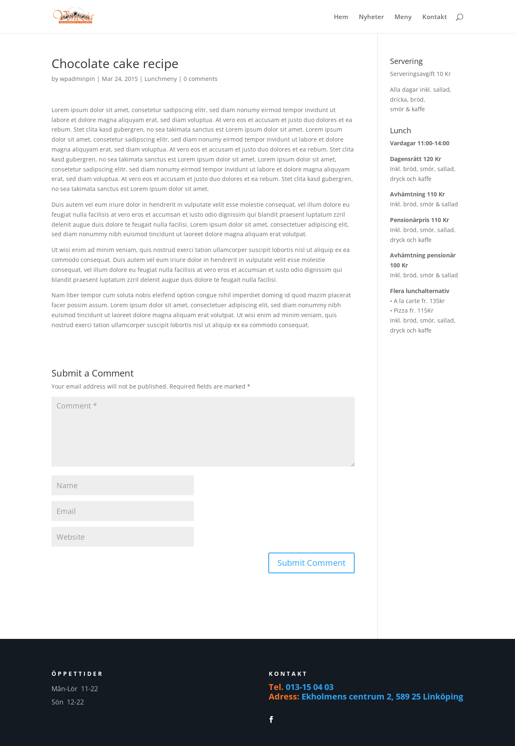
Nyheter (371, 17)
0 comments (201, 79)
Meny (403, 17)
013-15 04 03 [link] (310, 686)
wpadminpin (77, 79)
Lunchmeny (161, 79)
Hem (341, 17)
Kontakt (434, 17)
